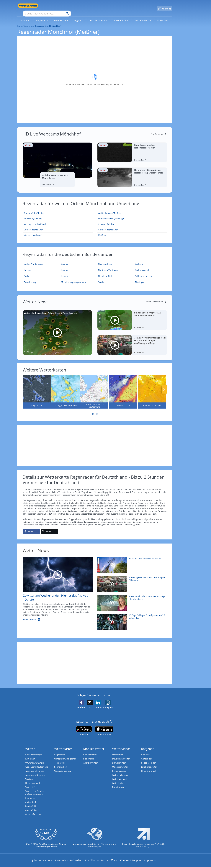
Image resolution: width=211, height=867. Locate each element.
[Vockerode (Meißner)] (58, 226)
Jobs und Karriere (42, 856)
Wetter (30, 745)
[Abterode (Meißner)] (58, 214)
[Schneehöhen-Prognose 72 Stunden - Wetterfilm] (132, 316)
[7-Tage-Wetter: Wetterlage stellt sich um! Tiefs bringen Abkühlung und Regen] (132, 341)
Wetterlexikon (118, 779)
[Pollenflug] (164, 5)
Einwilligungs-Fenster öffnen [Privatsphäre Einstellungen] (101, 856)
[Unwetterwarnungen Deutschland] (94, 388)
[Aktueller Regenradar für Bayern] (27, 266)
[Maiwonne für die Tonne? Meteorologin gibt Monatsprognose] (131, 600)
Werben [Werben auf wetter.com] (29, 775)
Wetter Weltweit (119, 775)
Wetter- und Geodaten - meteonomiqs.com (36, 788)
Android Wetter (90, 758)
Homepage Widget (33, 779)
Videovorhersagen (33, 750)
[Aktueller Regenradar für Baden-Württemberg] (33, 260)
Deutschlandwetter (121, 754)
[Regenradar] (37, 388)
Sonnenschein (60, 763)
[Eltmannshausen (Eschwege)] (132, 214)
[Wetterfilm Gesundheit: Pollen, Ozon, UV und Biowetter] (57, 328)
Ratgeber (147, 745)
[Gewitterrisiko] (123, 388)
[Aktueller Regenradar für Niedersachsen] (105, 260)
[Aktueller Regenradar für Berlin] (27, 272)
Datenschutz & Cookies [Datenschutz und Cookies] (68, 856)
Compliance (70, 865)
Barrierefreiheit (88, 865)
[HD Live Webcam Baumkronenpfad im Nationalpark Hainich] (132, 148)
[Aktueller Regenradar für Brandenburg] (30, 278)
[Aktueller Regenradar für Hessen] (64, 272)
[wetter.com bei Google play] (84, 727)
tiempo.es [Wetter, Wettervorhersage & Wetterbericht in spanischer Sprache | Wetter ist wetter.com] (30, 794)
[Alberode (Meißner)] (132, 220)
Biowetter (145, 750)
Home (19, 22)
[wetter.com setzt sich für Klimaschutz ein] (95, 836)
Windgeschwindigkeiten (65, 754)
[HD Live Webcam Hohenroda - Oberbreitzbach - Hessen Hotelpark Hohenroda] (132, 173)
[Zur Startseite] (28, 5)
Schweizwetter (119, 758)
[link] (25, 16)
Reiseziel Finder (148, 758)
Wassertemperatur (63, 767)
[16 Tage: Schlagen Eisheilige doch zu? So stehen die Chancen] (131, 619)
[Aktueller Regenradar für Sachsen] (139, 260)
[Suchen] (88, 6)
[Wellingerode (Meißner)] (58, 220)
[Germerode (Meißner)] (132, 226)
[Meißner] (132, 231)
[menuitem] (25, 16)
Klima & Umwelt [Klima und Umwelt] (148, 767)
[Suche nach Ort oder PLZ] (67, 6)
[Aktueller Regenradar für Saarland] (102, 278)
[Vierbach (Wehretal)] (58, 231)
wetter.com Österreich (35, 771)
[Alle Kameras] (159, 130)
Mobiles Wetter (93, 745)
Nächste (164, 386)
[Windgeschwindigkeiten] (65, 388)
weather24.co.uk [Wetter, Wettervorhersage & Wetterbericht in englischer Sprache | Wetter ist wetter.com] (33, 810)
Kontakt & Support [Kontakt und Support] (130, 856)
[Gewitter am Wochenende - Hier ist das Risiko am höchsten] (56, 586)
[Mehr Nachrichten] (156, 297)
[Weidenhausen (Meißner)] (132, 209)
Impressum (150, 856)
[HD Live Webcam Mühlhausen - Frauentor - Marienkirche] (57, 161)
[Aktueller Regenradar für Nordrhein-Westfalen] (108, 266)
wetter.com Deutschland (36, 763)
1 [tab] (92, 410)
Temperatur (59, 758)
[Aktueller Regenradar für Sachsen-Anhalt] (142, 266)
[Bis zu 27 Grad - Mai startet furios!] (131, 562)
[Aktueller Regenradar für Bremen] (64, 260)
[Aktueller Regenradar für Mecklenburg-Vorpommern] (73, 278)
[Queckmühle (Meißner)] (58, 209)
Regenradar (59, 750)
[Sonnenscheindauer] (152, 388)
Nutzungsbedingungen (113, 865)
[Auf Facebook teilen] (31, 527)
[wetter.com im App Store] (104, 727)
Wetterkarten (29, 22)
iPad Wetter (88, 754)
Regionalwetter (119, 767)
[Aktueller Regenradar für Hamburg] (65, 266)
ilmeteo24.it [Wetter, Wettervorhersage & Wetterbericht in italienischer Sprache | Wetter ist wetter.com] (31, 802)
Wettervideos (121, 745)
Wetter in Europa (120, 771)
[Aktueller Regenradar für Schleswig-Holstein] (144, 272)
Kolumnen (30, 754)
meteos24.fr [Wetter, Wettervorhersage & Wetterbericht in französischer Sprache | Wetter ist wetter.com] (31, 798)
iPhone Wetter (89, 750)
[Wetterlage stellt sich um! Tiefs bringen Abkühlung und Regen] (131, 581)
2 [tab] (96, 410)
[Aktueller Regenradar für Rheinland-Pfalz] (105, 272)
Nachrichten (117, 750)
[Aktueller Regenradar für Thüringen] (140, 278)
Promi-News (118, 783)
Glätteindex (146, 754)
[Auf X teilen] (49, 527)
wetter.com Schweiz (34, 767)
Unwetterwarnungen (35, 758)
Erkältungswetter (149, 763)
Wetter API (30, 783)
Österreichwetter (120, 763)
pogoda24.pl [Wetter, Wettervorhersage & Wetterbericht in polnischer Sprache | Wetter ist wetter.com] (31, 806)
